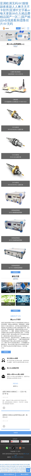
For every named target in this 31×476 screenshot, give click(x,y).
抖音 (17, 448)
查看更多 (15, 272)
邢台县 (6, 468)
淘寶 (23, 448)
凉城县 (6, 464)
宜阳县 (13, 471)
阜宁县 (10, 468)
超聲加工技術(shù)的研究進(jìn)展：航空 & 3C (15, 416)
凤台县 (10, 464)
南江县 (8, 471)
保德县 (16, 469)
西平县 (14, 468)
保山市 (18, 468)
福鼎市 (14, 464)
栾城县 (24, 469)
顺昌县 (17, 471)
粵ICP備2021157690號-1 (18, 457)
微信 (10, 448)
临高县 (4, 471)
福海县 (22, 468)
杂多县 (25, 471)
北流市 (3, 469)
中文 (18, 28)
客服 (17, 464)
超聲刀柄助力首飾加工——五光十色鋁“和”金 (14, 393)
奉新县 (28, 466)
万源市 (7, 469)
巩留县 (21, 464)
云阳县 (24, 466)
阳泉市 (3, 466)
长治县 (20, 469)
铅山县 (1, 464)
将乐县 (11, 466)
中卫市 (21, 471)
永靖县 (7, 466)
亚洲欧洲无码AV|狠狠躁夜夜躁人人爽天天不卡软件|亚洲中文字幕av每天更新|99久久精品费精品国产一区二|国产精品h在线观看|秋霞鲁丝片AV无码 (15, 13)
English (22, 28)
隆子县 (16, 466)
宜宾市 (25, 464)
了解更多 (15, 432)
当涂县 (20, 466)
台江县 (11, 469)
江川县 (1, 468)
